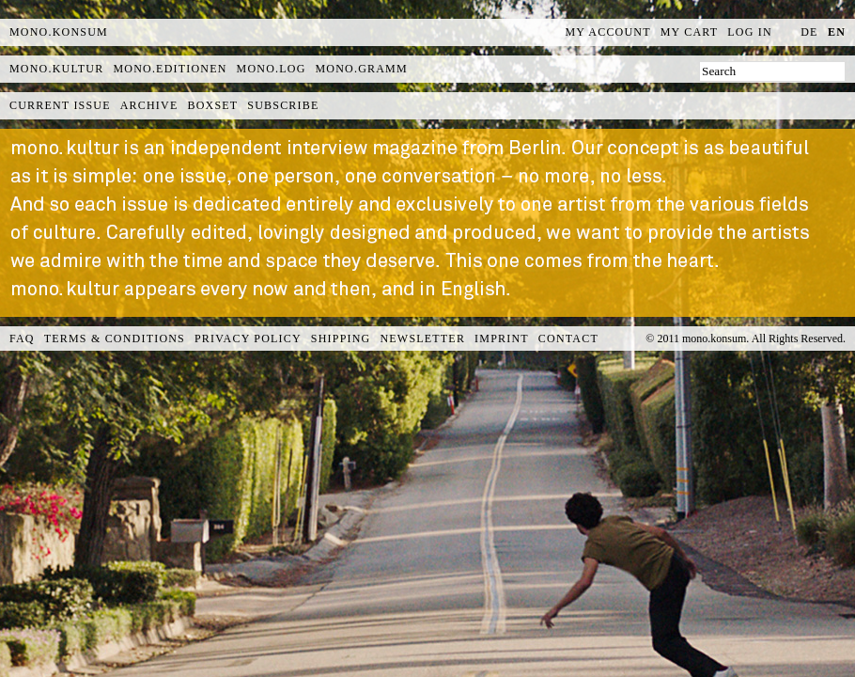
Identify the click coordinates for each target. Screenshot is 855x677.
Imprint (501, 338)
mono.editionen (169, 68)
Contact (568, 338)
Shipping (341, 338)
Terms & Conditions (114, 338)
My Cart (690, 32)
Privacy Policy (248, 338)
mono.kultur (56, 68)
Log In (749, 32)
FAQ (22, 338)
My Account (608, 32)
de (809, 32)
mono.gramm (362, 68)
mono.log (271, 68)
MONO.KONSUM (58, 32)
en (837, 32)
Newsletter (422, 338)
